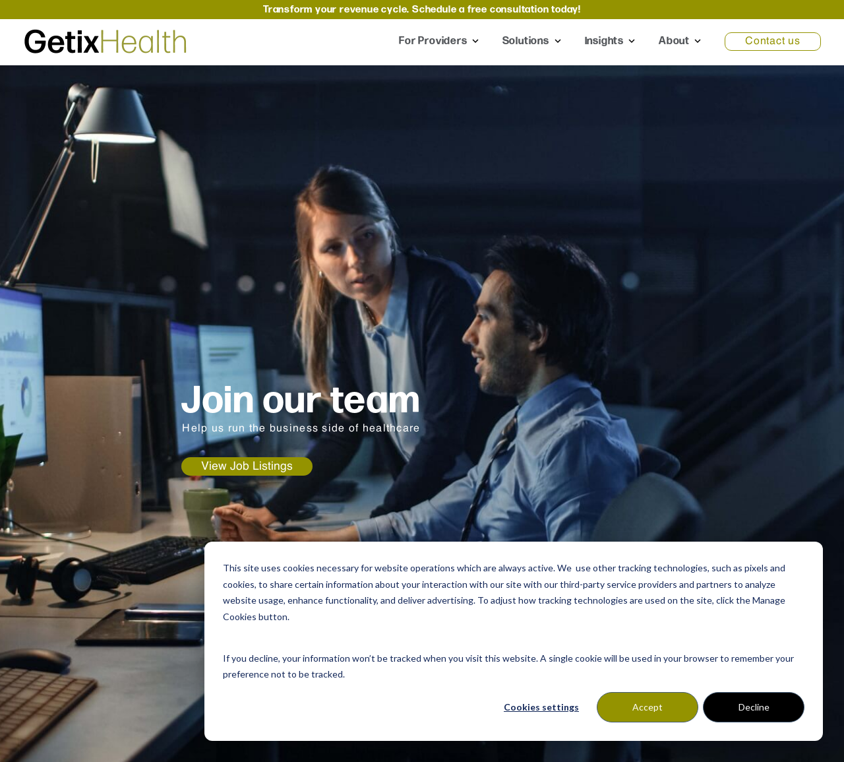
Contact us (772, 41)
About (674, 41)
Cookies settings (541, 707)
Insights (604, 41)
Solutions (527, 41)
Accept (647, 707)
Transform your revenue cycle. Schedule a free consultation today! (422, 9)
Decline (753, 707)
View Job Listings (247, 466)
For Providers (433, 41)
